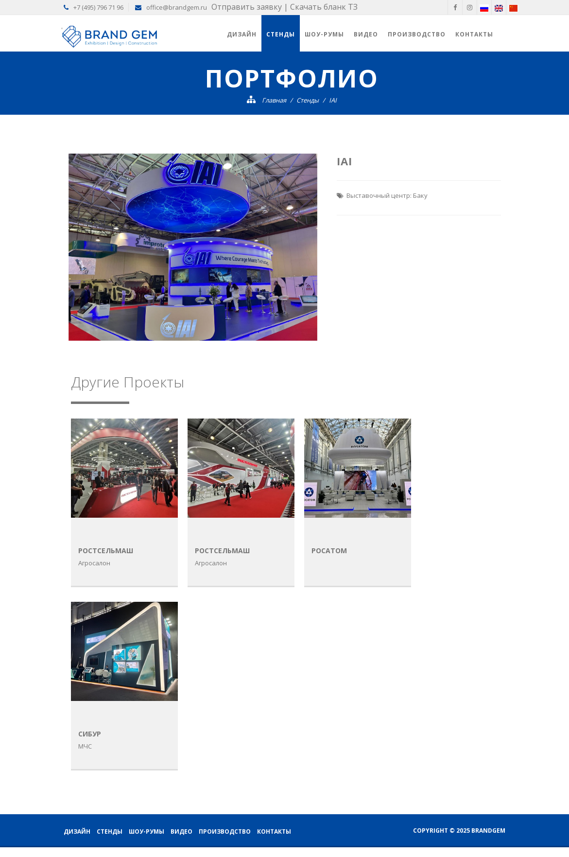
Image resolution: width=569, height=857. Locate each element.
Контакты (474, 34)
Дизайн (242, 34)
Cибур (89, 733)
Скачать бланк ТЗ (324, 6)
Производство (417, 34)
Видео (366, 34)
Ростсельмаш (105, 550)
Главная (274, 100)
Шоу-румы (324, 34)
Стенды (280, 34)
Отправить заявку (246, 6)
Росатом (329, 550)
